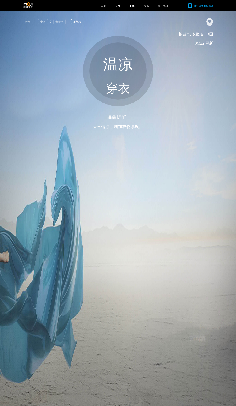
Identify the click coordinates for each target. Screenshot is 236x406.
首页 (103, 6)
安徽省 (59, 21)
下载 (132, 6)
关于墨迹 (163, 6)
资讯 (146, 6)
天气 (117, 6)
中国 (43, 21)
